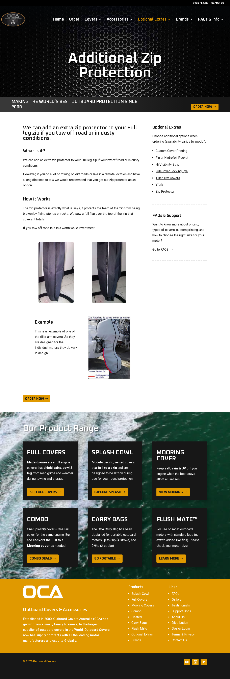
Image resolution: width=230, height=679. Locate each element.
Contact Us (217, 3)
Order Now (202, 106)
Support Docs (181, 611)
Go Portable (105, 558)
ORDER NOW (34, 398)
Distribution (180, 623)
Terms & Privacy (183, 634)
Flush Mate (139, 628)
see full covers (43, 492)
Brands (182, 19)
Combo (136, 611)
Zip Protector (165, 191)
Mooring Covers (142, 605)
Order (74, 19)
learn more (169, 558)
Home (58, 19)
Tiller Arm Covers (168, 178)
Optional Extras (152, 19)
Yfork (159, 185)
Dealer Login (200, 3)
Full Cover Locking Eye (172, 171)
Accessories (118, 19)
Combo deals (41, 558)
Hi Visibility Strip (167, 164)
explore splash (107, 492)
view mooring (171, 492)
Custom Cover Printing (171, 151)
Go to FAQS (160, 249)
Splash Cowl (140, 594)
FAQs (175, 594)
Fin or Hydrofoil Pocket (172, 158)
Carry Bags (139, 623)
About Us (178, 617)
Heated (136, 617)
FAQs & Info (209, 19)
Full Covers (139, 599)
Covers (91, 19)
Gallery (176, 599)
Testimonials (181, 605)
